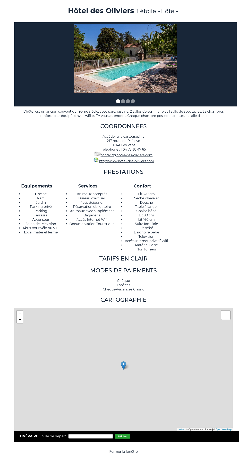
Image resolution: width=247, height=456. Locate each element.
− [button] (20, 320)
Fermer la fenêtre (123, 452)
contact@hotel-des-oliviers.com (127, 155)
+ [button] (20, 314)
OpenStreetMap (224, 429)
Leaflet (181, 429)
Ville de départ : (55, 436)
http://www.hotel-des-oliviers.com (126, 161)
